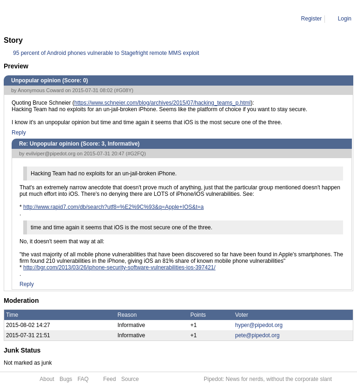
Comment (51, 18)
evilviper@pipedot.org (51, 153)
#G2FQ (135, 153)
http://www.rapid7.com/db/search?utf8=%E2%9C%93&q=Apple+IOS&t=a (113, 207)
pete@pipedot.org (257, 335)
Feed (109, 379)
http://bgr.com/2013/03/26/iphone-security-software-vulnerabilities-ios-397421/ (119, 267)
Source (130, 379)
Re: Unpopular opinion (97, 18)
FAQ (83, 379)
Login (344, 18)
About (47, 379)
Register (311, 18)
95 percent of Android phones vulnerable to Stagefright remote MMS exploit (106, 53)
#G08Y (124, 90)
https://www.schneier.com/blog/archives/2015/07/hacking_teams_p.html (162, 103)
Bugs (66, 379)
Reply (19, 132)
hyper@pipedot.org (259, 325)
